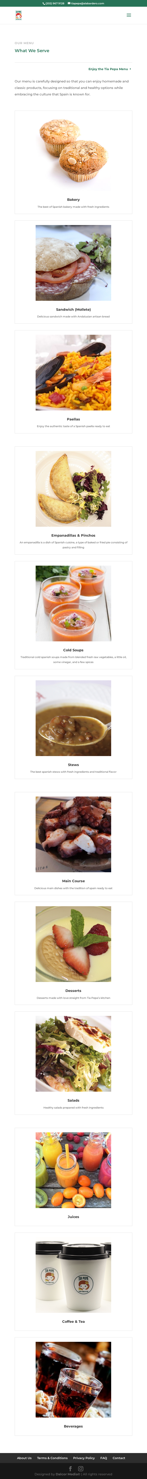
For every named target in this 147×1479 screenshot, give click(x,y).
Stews (73, 765)
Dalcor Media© (68, 1474)
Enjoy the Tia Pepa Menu (108, 69)
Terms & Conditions (52, 1458)
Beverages (73, 1426)
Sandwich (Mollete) (73, 309)
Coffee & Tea (73, 1322)
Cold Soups (73, 650)
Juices (73, 1217)
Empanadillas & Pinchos (73, 535)
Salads (73, 1100)
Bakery (73, 200)
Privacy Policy (84, 1458)
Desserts (73, 991)
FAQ (103, 1458)
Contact (119, 1458)
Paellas (73, 419)
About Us (24, 1458)
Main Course (73, 881)
